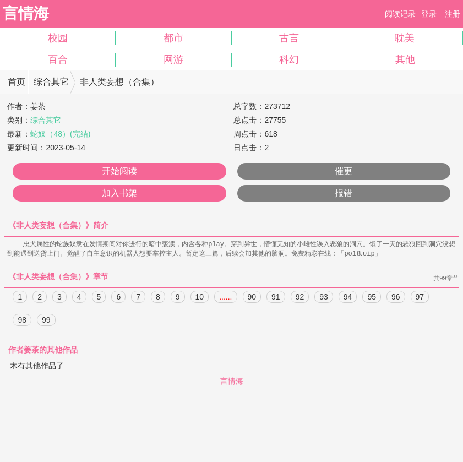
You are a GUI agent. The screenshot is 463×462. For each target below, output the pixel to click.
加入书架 (119, 193)
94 (348, 297)
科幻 (289, 59)
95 (371, 297)
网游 (173, 59)
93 (323, 297)
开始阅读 (119, 171)
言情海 (26, 13)
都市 (173, 38)
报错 (343, 193)
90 (252, 297)
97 (420, 297)
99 (46, 321)
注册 (452, 13)
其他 (405, 59)
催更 (343, 171)
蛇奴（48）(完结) (60, 133)
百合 (58, 59)
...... (225, 297)
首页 (16, 81)
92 (300, 297)
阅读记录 (400, 13)
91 (275, 297)
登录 (429, 13)
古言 (289, 38)
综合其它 (51, 81)
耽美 (405, 38)
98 (22, 321)
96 (395, 297)
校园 (58, 38)
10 (199, 297)
